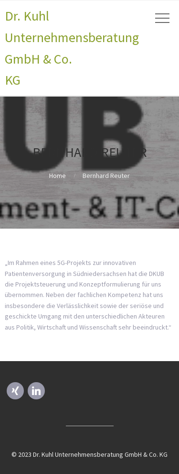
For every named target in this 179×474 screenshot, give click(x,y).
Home (57, 175)
